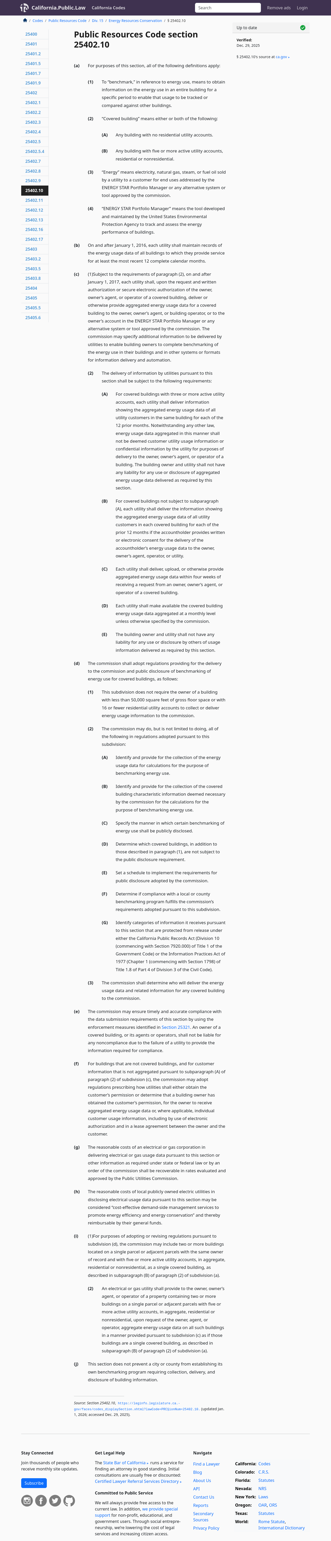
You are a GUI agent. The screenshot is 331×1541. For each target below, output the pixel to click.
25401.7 (33, 73)
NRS (262, 1488)
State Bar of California (124, 1463)
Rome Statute (271, 1521)
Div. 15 (97, 20)
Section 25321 (176, 1027)
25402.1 (33, 102)
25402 (31, 93)
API (196, 1489)
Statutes (266, 1480)
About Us (202, 1480)
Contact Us (203, 1497)
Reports (200, 1505)
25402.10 (34, 190)
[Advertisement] (271, 149)
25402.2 (33, 112)
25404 (31, 288)
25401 (31, 44)
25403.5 (33, 269)
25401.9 (33, 83)
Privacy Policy (206, 1528)
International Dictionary (281, 1528)
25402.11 (34, 200)
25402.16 (34, 229)
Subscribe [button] (34, 1483)
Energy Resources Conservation (135, 20)
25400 (31, 34)
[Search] (228, 8)
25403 (31, 249)
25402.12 (34, 210)
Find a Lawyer (206, 1464)
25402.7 (33, 161)
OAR (262, 1505)
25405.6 (33, 317)
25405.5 (33, 308)
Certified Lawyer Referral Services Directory (137, 1481)
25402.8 (33, 171)
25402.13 (34, 220)
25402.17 (34, 239)
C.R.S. (263, 1472)
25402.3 (33, 122)
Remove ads (279, 8)
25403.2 (33, 259)
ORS (273, 1505)
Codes (38, 20)
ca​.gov (281, 56)
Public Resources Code (67, 20)
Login (302, 8)
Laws (263, 1497)
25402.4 (33, 132)
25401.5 (33, 63)
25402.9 (33, 180)
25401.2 (33, 54)
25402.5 (33, 141)
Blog (197, 1472)
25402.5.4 (34, 151)
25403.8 (33, 278)
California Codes (108, 8)
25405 (31, 298)
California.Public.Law (59, 7)
